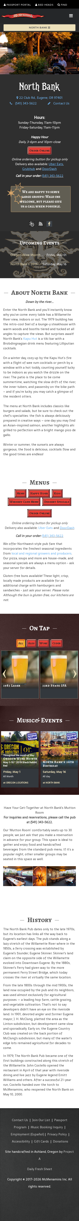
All (20, 643)
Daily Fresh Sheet (39, 1169)
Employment (20, 1134)
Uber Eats (45, 527)
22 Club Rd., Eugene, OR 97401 (39, 97)
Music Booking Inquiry (47, 1127)
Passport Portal (17, 5)
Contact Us (58, 103)
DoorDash (67, 527)
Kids (57, 493)
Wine (43, 643)
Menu (20, 493)
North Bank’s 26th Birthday (30, 264)
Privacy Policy (57, 1134)
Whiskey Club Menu (24, 502)
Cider (56, 643)
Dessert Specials (56, 502)
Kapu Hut (30, 338)
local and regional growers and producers (41, 553)
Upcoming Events (39, 242)
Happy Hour (39, 493)
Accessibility (21, 1141)
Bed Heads (44, 5)
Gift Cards (41, 1141)
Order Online (39, 150)
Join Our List (41, 1120)
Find (62, 5)
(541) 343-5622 (23, 103)
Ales (31, 643)
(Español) (37, 1134)
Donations (60, 1141)
